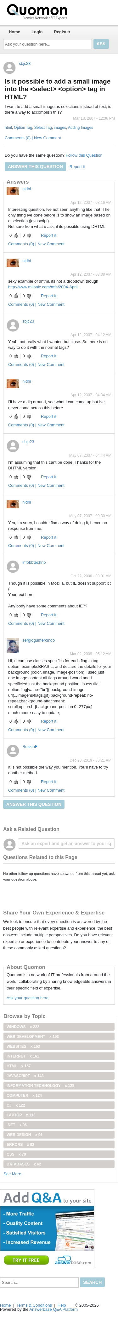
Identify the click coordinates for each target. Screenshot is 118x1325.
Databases (24, 1164)
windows (23, 1027)
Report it (77, 166)
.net (17, 1125)
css (16, 1154)
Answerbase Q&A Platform (53, 1309)
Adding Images (80, 127)
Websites (23, 1046)
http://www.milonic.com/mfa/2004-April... (44, 287)
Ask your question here (27, 997)
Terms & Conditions (34, 1305)
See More (12, 1173)
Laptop (21, 1115)
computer (24, 1095)
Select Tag (43, 127)
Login (36, 31)
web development (33, 1036)
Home (14, 31)
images (60, 127)
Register (62, 31)
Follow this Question (84, 155)
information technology (40, 1085)
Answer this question (35, 166)
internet (23, 1056)
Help (62, 1305)
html (8, 127)
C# (16, 1105)
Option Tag (23, 127)
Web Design (24, 1135)
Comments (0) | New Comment (33, 137)
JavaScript (25, 1076)
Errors (20, 1144)
